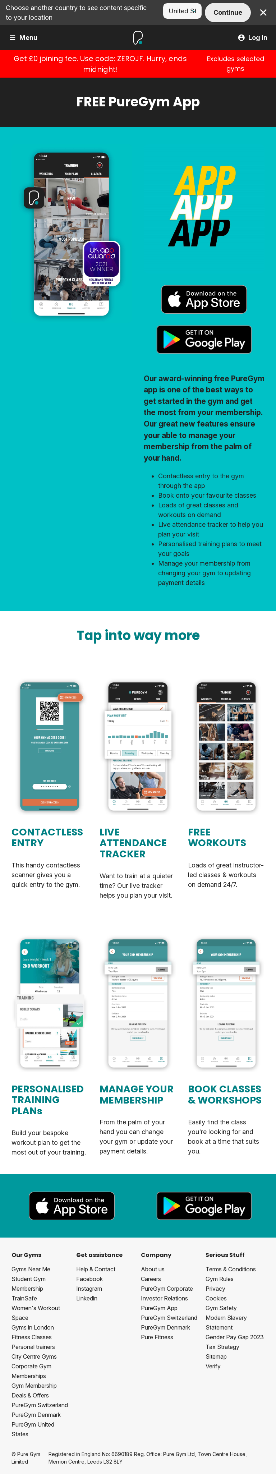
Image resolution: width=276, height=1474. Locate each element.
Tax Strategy (222, 1346)
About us (153, 1269)
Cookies (216, 1298)
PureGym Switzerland (40, 1405)
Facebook (89, 1278)
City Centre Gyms (34, 1356)
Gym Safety (221, 1308)
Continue (227, 12)
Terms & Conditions (231, 1269)
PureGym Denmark (36, 1414)
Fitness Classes (32, 1337)
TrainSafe (24, 1298)
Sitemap (216, 1356)
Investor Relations (164, 1298)
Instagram (89, 1288)
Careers (151, 1278)
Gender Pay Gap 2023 (235, 1337)
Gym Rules (220, 1278)
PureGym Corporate (167, 1288)
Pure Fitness (157, 1337)
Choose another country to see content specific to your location (76, 12)
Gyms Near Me (31, 1269)
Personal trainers (33, 1346)
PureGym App (159, 1308)
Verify (213, 1366)
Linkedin (86, 1298)
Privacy (215, 1288)
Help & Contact (95, 1269)
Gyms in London (33, 1327)
